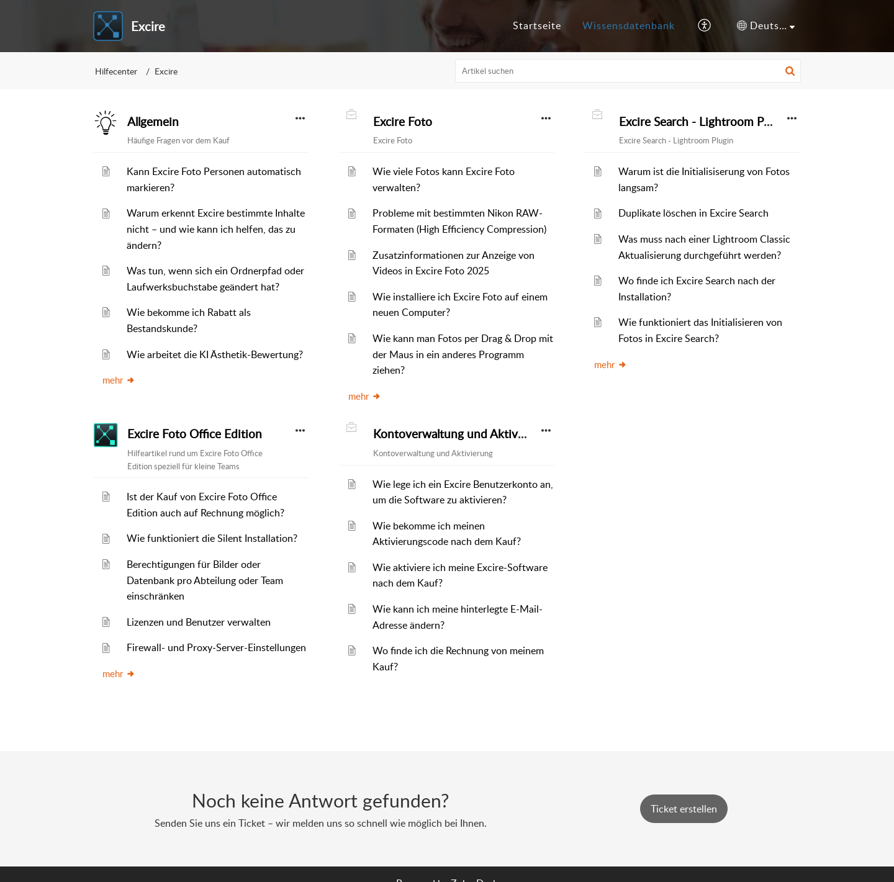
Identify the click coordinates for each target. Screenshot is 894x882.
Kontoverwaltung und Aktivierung (462, 434)
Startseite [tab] (537, 25)
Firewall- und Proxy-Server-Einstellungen (216, 647)
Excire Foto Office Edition (194, 434)
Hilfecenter (116, 71)
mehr (118, 380)
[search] (628, 71)
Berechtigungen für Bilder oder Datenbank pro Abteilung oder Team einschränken (205, 580)
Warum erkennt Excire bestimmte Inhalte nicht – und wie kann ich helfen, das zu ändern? (216, 228)
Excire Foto (402, 122)
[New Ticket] (684, 809)
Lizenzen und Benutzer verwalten (199, 622)
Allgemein (153, 122)
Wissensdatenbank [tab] (628, 25)
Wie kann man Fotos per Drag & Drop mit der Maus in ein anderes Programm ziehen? (462, 354)
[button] (705, 26)
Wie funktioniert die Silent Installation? (212, 538)
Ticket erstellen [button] (684, 809)
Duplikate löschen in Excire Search (693, 213)
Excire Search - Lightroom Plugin (704, 122)
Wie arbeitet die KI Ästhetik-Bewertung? (215, 354)
